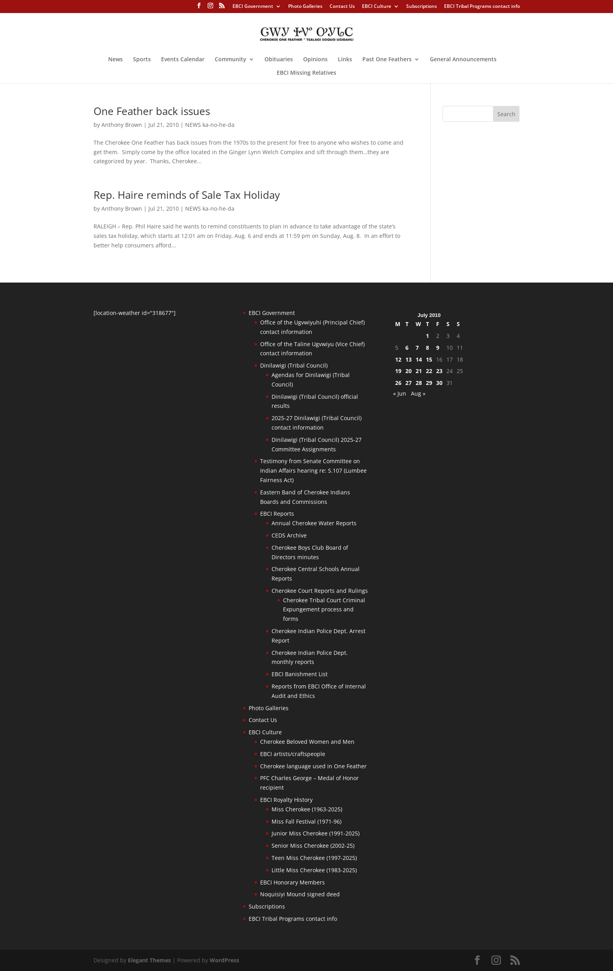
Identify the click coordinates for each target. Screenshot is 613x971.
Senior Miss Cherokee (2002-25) (313, 845)
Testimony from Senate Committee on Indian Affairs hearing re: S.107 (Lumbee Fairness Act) (313, 470)
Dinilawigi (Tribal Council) (294, 365)
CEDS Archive (289, 535)
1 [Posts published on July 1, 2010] (427, 335)
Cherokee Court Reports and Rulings (320, 590)
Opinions (315, 60)
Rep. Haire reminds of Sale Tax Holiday (187, 195)
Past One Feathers (387, 60)
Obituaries (278, 60)
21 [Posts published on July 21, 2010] (419, 371)
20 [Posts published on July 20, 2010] (408, 371)
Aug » (418, 393)
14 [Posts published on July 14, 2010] (419, 359)
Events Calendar (182, 60)
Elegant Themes (149, 960)
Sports (142, 60)
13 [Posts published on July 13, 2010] (408, 359)
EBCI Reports (277, 513)
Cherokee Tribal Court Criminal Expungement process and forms (324, 609)
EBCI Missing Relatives (306, 73)
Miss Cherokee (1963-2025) (307, 809)
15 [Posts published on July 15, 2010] (429, 359)
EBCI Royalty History (286, 799)
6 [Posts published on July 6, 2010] (407, 347)
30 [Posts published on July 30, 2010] (439, 383)
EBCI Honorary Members (292, 882)
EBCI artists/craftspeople (292, 754)
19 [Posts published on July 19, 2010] (398, 371)
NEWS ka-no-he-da (209, 124)
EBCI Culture (376, 6)
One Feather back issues (152, 111)
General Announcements (463, 60)
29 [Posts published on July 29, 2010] (429, 383)
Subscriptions (421, 6)
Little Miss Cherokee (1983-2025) (314, 870)
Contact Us (342, 6)
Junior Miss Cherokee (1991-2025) (316, 833)
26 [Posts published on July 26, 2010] (398, 383)
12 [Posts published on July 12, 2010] (398, 359)
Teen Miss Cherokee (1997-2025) (314, 858)
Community (230, 60)
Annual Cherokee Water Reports (314, 523)
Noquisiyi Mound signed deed (300, 894)
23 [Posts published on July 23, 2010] (439, 371)
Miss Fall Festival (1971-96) (306, 821)
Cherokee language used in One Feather (313, 766)
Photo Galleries (305, 6)
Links (345, 60)
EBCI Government (252, 6)
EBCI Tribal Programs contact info (482, 6)
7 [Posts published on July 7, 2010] (417, 347)
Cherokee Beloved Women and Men (307, 741)
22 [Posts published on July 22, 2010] (429, 371)
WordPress (224, 960)
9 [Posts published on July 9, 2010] (437, 347)
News (115, 60)
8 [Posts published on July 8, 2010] (427, 347)
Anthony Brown (121, 124)
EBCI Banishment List (300, 674)
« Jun (399, 393)
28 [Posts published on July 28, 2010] (419, 383)
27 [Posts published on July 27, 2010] (408, 383)
